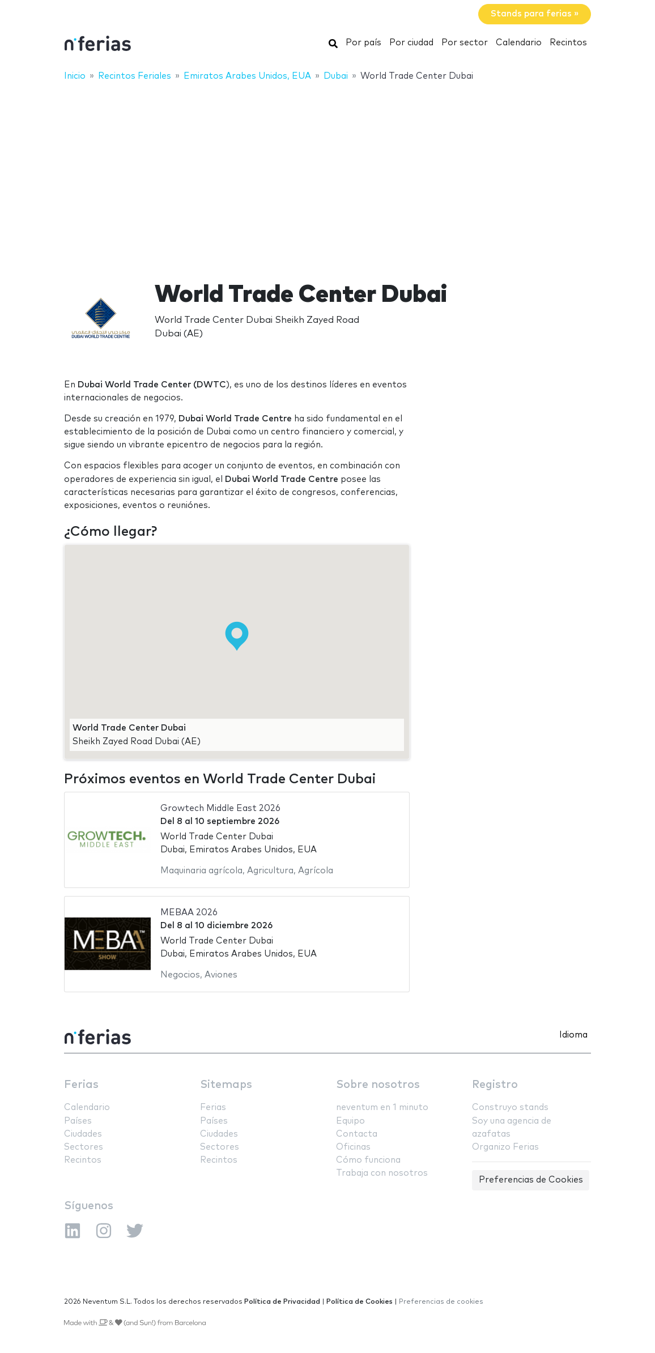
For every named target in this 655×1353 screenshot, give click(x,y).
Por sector (464, 43)
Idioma (573, 1035)
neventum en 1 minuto (382, 1107)
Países (78, 1121)
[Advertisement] (327, 174)
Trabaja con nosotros (382, 1173)
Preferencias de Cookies (531, 1180)
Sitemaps (226, 1084)
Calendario (519, 43)
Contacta (356, 1134)
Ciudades (83, 1134)
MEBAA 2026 (189, 912)
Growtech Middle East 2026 (220, 808)
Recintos (568, 43)
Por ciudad (411, 43)
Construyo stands (510, 1107)
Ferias (81, 1084)
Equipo (350, 1121)
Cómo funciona (368, 1160)
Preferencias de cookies (441, 1301)
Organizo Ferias (505, 1147)
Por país (363, 43)
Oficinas (353, 1147)
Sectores (83, 1147)
